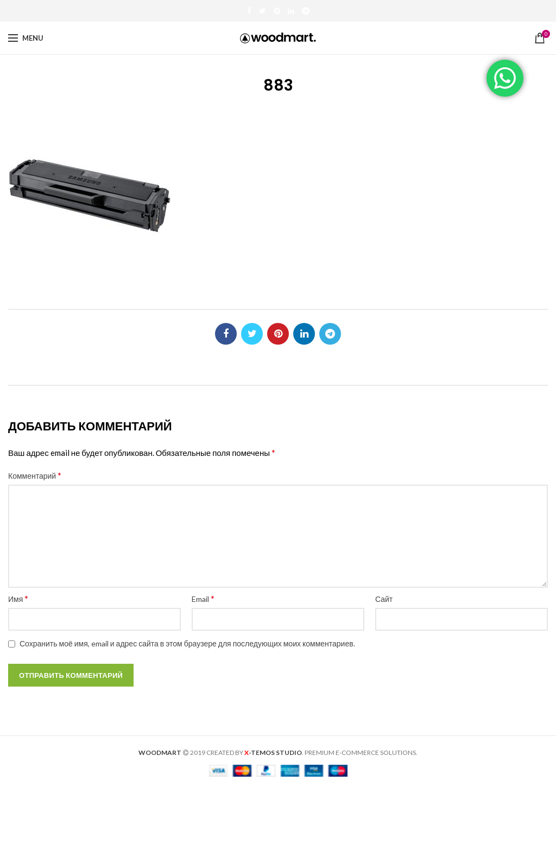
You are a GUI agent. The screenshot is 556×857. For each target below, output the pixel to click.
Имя (18, 598)
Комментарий (34, 475)
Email (203, 598)
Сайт (384, 599)
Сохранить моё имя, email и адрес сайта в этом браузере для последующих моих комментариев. (187, 643)
